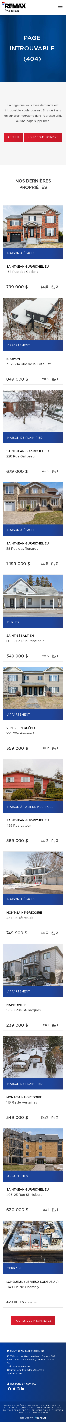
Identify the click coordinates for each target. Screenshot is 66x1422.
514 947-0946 (21, 1366)
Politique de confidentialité (18, 1410)
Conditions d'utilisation (49, 1410)
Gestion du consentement (33, 1413)
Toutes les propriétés (33, 1321)
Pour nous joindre (43, 137)
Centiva (40, 1418)
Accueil (14, 137)
